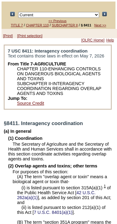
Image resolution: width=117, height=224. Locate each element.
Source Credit (30, 103)
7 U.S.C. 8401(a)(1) (53, 212)
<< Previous (57, 21)
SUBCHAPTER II (65, 25)
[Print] (8, 36)
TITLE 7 (17, 25)
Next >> (100, 25)
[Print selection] (29, 36)
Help (110, 40)
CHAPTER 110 (37, 25)
